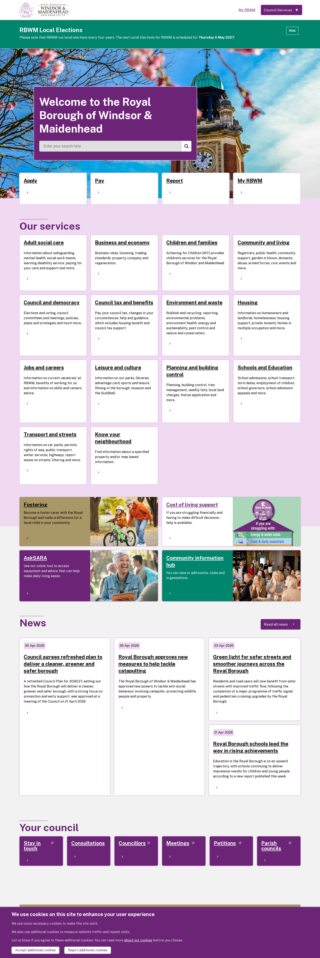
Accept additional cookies (35, 950)
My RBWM (245, 10)
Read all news (275, 624)
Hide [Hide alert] (292, 30)
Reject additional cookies (87, 950)
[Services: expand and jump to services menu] (281, 10)
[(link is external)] (41, 851)
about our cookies (138, 940)
